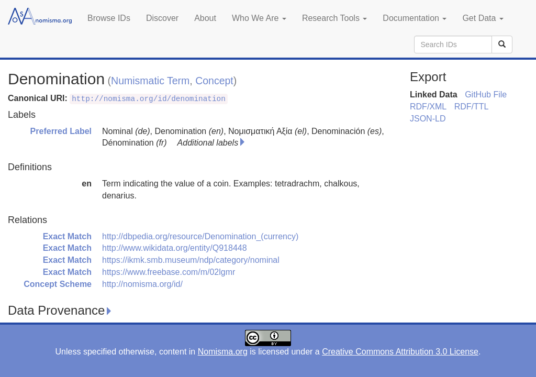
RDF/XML (428, 106)
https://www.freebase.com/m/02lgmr (168, 272)
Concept (214, 80)
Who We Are (259, 18)
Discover (162, 18)
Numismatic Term (150, 80)
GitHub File (486, 94)
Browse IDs (108, 18)
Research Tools (334, 18)
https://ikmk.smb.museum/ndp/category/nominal (191, 260)
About (205, 18)
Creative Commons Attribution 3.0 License (400, 351)
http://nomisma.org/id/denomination (149, 99)
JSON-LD (427, 118)
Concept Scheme (58, 284)
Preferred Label (61, 131)
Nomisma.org (223, 351)
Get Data (482, 18)
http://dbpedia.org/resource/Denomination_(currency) (200, 236)
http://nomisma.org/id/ (142, 284)
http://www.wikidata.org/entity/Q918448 (174, 247)
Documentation (414, 18)
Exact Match (67, 236)
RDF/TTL (471, 106)
